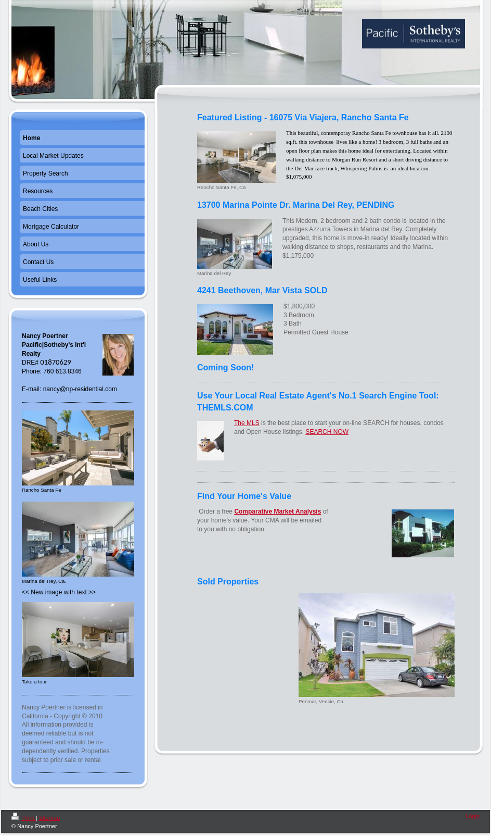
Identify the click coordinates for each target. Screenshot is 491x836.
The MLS (247, 423)
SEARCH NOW (326, 431)
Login (473, 816)
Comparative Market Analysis (277, 511)
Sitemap (49, 818)
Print (23, 818)
